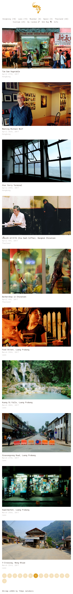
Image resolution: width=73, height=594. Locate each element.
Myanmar (33, 19)
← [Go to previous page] (4, 576)
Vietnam (16, 22)
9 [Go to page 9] (51, 576)
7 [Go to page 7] (40, 576)
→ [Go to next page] (4, 581)
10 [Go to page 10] (57, 576)
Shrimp (5, 591)
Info (56, 22)
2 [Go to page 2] (14, 576)
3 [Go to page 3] (20, 576)
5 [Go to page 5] (30, 576)
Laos (20, 19)
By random (33, 22)
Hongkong (6, 19)
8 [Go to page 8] (46, 576)
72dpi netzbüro (26, 591)
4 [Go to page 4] (25, 576)
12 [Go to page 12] (67, 576)
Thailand (59, 19)
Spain (46, 19)
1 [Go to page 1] (9, 576)
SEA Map (47, 22)
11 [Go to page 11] (62, 576)
